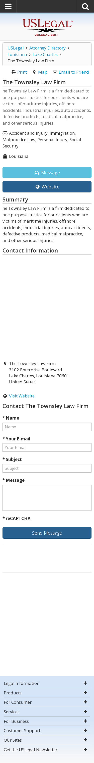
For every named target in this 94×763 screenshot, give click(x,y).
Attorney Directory (47, 48)
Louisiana (17, 54)
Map (42, 72)
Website (47, 187)
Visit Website (22, 396)
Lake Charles (45, 54)
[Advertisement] (47, 625)
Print (22, 72)
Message (47, 173)
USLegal (16, 48)
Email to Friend (74, 72)
